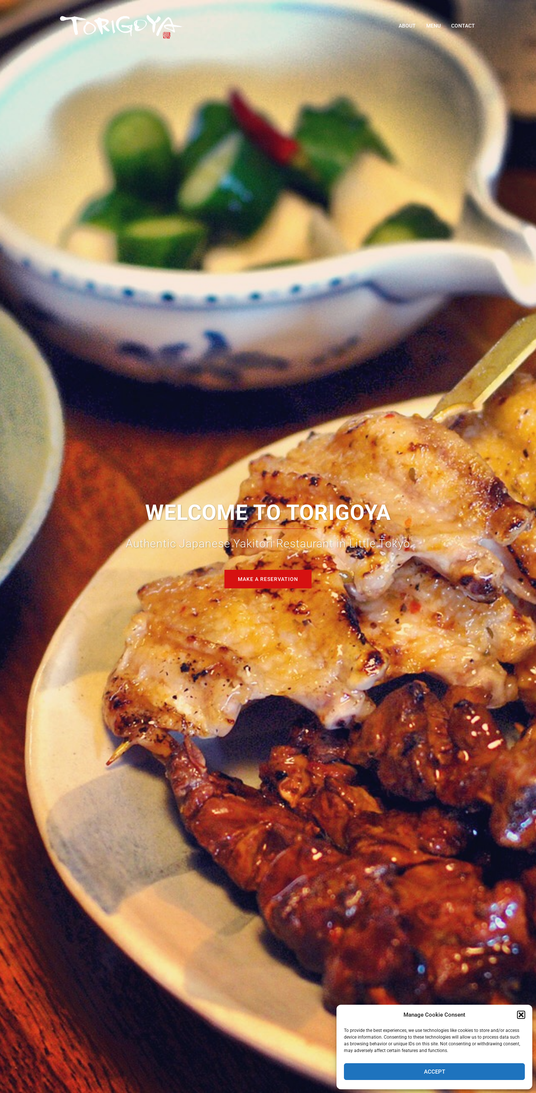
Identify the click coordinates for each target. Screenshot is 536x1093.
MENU (433, 26)
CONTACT (463, 26)
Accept (434, 1071)
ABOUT (407, 26)
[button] (521, 1015)
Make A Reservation (268, 579)
